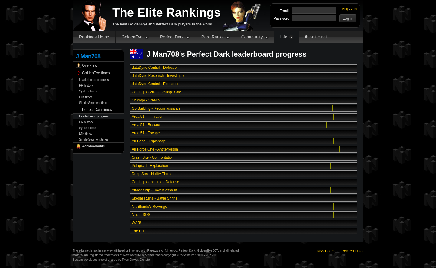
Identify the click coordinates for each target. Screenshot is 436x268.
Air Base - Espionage (149, 141)
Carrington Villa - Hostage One (156, 92)
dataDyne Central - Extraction (155, 84)
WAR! (136, 223)
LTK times (85, 97)
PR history (86, 85)
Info (283, 37)
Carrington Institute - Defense (155, 182)
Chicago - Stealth (146, 100)
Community (252, 37)
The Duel (139, 231)
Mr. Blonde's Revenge (149, 206)
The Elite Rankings (166, 12)
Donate (145, 259)
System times (88, 91)
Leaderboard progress (94, 79)
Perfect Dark (172, 37)
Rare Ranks (212, 37)
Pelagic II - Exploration (150, 166)
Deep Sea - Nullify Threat (152, 174)
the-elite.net (316, 37)
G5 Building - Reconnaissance (156, 108)
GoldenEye (132, 37)
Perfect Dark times (97, 110)
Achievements (93, 146)
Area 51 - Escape (146, 133)
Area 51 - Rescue (146, 125)
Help (345, 9)
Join (354, 9)
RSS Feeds (326, 251)
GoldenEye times (96, 73)
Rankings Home (94, 37)
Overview (89, 65)
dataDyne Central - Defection (155, 67)
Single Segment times (93, 102)
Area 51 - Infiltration (148, 116)
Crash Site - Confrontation (153, 157)
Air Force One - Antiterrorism (155, 149)
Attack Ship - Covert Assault (154, 190)
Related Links (352, 251)
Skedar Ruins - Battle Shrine (154, 198)
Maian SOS (141, 215)
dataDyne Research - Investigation (159, 76)
